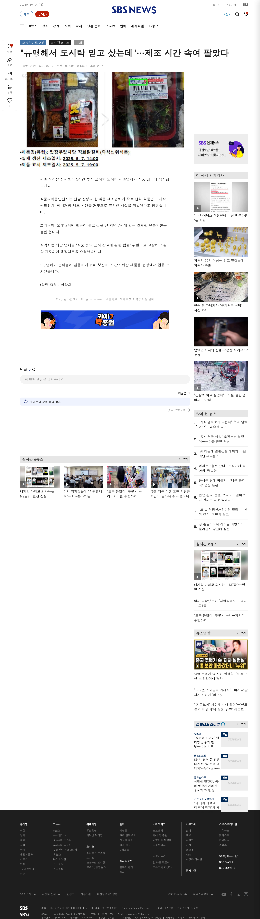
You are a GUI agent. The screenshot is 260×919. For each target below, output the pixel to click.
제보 (188, 835)
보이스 (90, 857)
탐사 (122, 872)
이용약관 (85, 894)
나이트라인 (59, 859)
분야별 (24, 823)
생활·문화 (94, 26)
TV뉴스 (154, 26)
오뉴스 (57, 854)
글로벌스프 (200, 755)
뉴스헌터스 (59, 835)
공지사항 (191, 870)
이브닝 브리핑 (94, 835)
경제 (56, 26)
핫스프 (197, 733)
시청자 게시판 (194, 859)
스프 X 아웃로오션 (204, 799)
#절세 (227, 14)
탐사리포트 (126, 860)
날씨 (188, 830)
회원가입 (231, 4)
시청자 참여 (51, 894)
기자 (188, 845)
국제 (79, 26)
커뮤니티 (224, 840)
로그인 (216, 4)
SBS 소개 (28, 894)
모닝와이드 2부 (33, 42)
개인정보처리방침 (107, 894)
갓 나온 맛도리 (161, 862)
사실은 (123, 830)
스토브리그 (159, 845)
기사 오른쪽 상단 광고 (220, 98)
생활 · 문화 (26, 854)
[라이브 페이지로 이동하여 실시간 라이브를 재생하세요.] (42, 14)
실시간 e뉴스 (60, 42)
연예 (123, 26)
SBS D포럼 (227, 867)
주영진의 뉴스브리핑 (65, 849)
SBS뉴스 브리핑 (95, 862)
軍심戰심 (91, 830)
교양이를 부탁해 (162, 840)
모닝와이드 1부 (62, 840)
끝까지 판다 (126, 867)
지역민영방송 (203, 894)
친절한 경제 (126, 840)
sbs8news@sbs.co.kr (140, 907)
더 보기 (182, 458)
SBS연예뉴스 (228, 855)
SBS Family (177, 894)
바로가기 (191, 823)
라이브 (190, 840)
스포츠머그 (159, 830)
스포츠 (110, 26)
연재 (122, 823)
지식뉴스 (224, 830)
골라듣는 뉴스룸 (95, 853)
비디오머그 (159, 823)
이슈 (22, 873)
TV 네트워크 (27, 869)
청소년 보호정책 (197, 917)
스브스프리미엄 (228, 823)
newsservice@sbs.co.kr (138, 914)
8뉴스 (33, 26)
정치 (45, 26)
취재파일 (137, 26)
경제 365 (125, 845)
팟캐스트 (224, 835)
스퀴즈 (223, 845)
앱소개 (190, 849)
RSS (188, 854)
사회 (67, 26)
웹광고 (70, 894)
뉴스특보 (58, 869)
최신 (22, 830)
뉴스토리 (58, 864)
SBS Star (226, 861)
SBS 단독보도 (128, 835)
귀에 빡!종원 (160, 835)
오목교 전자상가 (162, 867)
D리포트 (124, 849)
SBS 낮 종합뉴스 (96, 867)
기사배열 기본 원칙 (175, 917)
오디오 (90, 845)
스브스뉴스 (159, 855)
